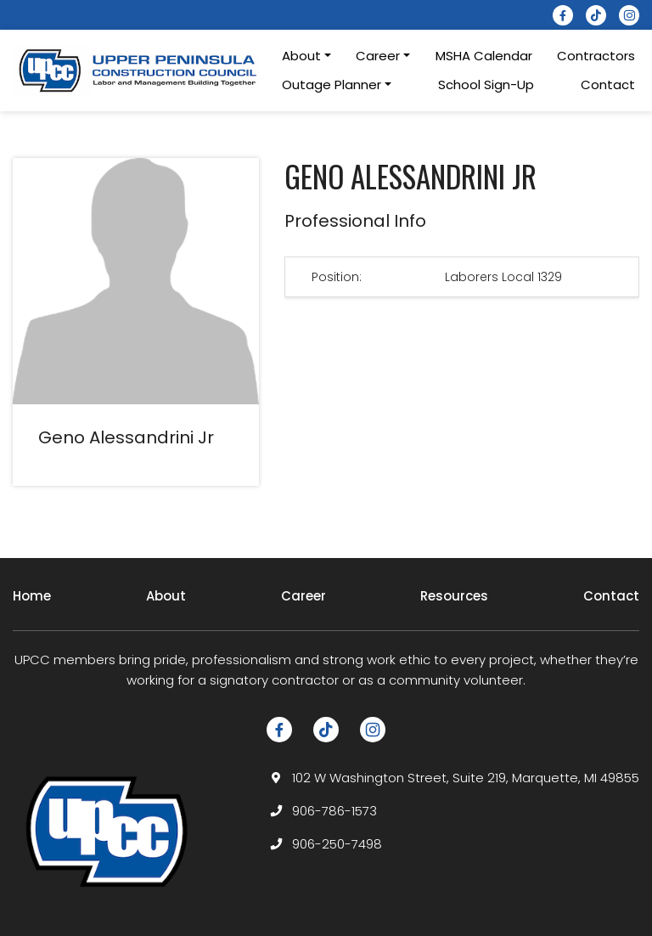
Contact (608, 84)
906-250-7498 (337, 844)
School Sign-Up (486, 84)
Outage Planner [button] (331, 84)
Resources (454, 596)
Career (303, 596)
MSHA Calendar (484, 56)
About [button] (301, 56)
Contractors (596, 56)
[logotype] (139, 70)
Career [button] (378, 56)
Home (32, 596)
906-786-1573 (334, 811)
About (166, 596)
